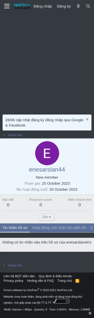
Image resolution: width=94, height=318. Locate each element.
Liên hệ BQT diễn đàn (19, 276)
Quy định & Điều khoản (55, 276)
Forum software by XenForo (38, 290)
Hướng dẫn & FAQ (40, 281)
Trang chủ (64, 281)
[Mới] (78, 6)
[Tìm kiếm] (88, 6)
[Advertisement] (47, 62)
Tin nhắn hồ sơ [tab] (15, 227)
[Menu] (7, 6)
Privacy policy (13, 281)
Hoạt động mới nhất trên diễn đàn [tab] (60, 227)
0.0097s (62, 309)
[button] (90, 313)
